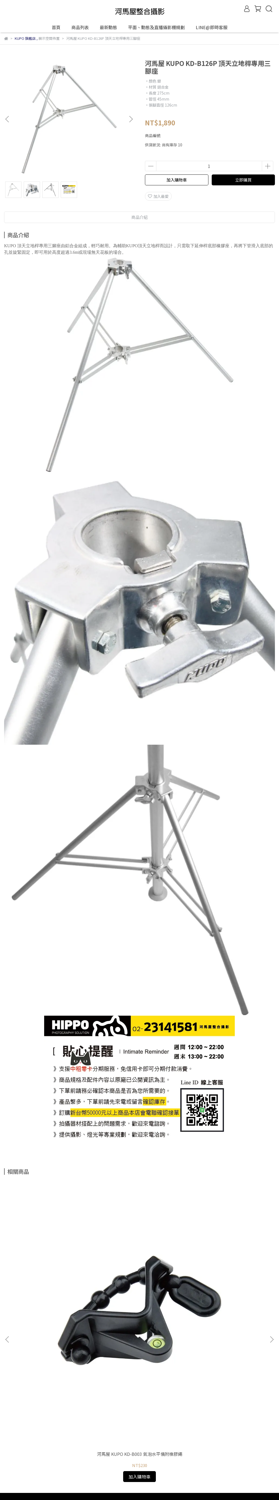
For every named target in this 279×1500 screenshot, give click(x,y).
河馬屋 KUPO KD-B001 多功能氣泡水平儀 (226, 1283)
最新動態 (108, 27)
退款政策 (69, 1341)
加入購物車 (176, 180)
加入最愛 (158, 196)
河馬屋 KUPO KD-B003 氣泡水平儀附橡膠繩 (53, 1283)
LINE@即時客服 (212, 27)
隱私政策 (91, 1341)
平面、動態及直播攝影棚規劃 (156, 27)
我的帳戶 (47, 1341)
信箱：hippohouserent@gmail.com (36, 1366)
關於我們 (26, 1341)
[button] (131, 119)
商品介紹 (139, 217)
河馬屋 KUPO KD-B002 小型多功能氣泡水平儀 (140, 1283)
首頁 (56, 27)
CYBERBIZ (125, 1486)
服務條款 (113, 1341)
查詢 (8, 1341)
